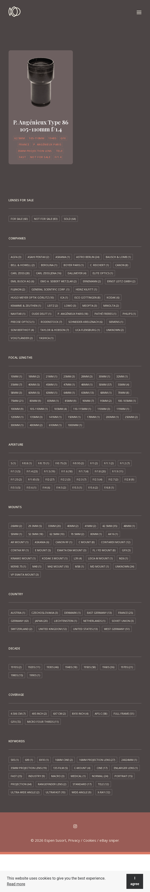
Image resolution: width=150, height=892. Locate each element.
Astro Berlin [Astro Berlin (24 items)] (87, 257)
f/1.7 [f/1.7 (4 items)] (83, 471)
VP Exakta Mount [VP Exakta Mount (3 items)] (25, 574)
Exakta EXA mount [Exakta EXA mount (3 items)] (71, 550)
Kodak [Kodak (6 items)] (113, 297)
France (24, 144)
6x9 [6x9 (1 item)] (29, 760)
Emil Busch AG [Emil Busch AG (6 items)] (22, 281)
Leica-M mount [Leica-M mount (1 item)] (100, 558)
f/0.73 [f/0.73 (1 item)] (43, 463)
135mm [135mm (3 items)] (36, 417)
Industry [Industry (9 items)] (36, 776)
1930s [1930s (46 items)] (52, 667)
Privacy (74, 840)
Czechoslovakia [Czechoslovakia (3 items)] (44, 612)
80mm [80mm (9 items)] (35, 400)
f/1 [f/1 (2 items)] (94, 463)
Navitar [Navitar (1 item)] (18, 313)
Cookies (89, 840)
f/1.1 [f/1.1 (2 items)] (109, 463)
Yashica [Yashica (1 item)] (46, 338)
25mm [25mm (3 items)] (69, 376)
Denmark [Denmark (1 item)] (72, 612)
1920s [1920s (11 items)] (34, 667)
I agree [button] (134, 881)
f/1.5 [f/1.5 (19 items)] (49, 471)
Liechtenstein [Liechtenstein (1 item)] (65, 621)
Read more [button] (16, 884)
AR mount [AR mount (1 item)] (19, 542)
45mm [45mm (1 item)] (51, 384)
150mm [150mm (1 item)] (74, 417)
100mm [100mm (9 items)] (17, 409)
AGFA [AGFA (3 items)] (16, 257)
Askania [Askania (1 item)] (62, 257)
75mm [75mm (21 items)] (17, 400)
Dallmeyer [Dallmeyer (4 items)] (77, 273)
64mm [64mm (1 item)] (69, 392)
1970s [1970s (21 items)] (127, 667)
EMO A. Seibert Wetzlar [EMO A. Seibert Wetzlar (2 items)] (58, 281)
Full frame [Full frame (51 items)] (124, 713)
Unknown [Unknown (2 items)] (115, 330)
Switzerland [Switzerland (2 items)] (21, 629)
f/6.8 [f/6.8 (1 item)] (109, 487)
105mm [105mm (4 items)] (60, 409)
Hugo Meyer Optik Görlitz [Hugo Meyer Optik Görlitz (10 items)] (32, 297)
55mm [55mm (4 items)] (123, 384)
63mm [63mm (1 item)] (51, 392)
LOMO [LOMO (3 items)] (70, 305)
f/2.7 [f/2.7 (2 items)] (113, 479)
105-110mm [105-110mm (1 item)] (39, 409)
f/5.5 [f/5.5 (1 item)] (77, 487)
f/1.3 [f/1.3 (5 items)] (15, 471)
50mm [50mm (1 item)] (16, 534)
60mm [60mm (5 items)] (34, 392)
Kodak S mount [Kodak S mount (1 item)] (54, 558)
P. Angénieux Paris (47, 144)
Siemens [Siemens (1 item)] (116, 322)
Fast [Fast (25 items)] (16, 776)
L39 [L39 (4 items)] (78, 558)
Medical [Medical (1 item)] (78, 776)
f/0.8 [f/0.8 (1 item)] (27, 463)
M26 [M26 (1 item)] (123, 558)
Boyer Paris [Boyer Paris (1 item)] (74, 265)
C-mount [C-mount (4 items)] (82, 768)
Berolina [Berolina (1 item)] (49, 265)
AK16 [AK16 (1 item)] (113, 534)
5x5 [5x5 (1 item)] (15, 760)
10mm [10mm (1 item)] (16, 376)
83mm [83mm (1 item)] (53, 400)
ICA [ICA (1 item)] (64, 297)
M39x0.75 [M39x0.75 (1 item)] (18, 566)
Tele (59, 151)
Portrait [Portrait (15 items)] (123, 776)
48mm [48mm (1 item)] (86, 384)
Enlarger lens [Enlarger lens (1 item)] (126, 768)
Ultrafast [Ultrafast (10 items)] (55, 792)
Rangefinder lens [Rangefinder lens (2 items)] (52, 784)
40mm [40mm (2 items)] (72, 526)
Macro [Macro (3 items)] (57, 776)
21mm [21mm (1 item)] (51, 376)
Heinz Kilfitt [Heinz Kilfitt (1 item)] (86, 289)
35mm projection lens (35, 151)
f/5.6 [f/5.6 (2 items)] (93, 487)
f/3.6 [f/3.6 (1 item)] (31, 487)
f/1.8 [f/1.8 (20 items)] (100, 471)
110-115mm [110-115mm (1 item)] (82, 409)
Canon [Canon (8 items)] (121, 265)
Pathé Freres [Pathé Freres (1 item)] (105, 313)
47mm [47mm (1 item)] (69, 384)
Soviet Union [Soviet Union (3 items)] (123, 621)
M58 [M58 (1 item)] (79, 566)
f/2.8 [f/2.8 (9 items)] (129, 479)
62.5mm (19, 138)
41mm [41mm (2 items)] (90, 526)
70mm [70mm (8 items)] (123, 392)
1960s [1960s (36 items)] (108, 667)
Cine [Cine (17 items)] (102, 768)
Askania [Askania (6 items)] (42, 542)
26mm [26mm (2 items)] (16, 526)
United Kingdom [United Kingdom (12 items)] (53, 629)
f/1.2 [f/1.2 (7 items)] (125, 463)
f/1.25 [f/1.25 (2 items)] (16, 479)
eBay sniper (109, 840)
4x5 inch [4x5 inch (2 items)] (39, 713)
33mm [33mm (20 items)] (54, 526)
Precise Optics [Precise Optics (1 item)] (22, 322)
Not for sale (40, 157)
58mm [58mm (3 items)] (16, 392)
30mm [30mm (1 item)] (104, 376)
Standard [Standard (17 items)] (82, 784)
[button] (139, 12)
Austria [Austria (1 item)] (18, 612)
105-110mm (36, 138)
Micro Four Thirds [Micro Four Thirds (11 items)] (43, 721)
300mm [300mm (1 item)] (17, 425)
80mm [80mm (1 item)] (96, 534)
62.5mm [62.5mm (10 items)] (57, 534)
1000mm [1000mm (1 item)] (75, 425)
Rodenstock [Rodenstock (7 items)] (51, 322)
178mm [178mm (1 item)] (93, 417)
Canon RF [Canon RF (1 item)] (63, 542)
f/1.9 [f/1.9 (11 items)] (117, 471)
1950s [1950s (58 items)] (90, 667)
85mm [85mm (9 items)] (70, 400)
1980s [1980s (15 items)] (17, 675)
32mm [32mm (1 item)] (122, 376)
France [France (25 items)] (125, 612)
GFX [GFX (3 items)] (126, 550)
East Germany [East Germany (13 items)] (99, 612)
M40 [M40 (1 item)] (36, 566)
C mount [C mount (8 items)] (87, 542)
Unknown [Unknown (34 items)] (124, 566)
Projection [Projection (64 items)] (21, 784)
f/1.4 (58, 157)
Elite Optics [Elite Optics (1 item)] (103, 273)
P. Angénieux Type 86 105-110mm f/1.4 (40, 125)
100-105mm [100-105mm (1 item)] (127, 400)
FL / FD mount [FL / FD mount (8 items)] (104, 550)
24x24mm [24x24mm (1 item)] (129, 760)
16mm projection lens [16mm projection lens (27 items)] (97, 760)
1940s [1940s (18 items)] (71, 667)
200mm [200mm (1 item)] (112, 417)
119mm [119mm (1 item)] (122, 409)
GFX (63, 138)
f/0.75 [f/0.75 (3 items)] (60, 463)
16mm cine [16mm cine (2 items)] (64, 760)
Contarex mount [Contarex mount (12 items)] (115, 542)
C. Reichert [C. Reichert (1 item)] (99, 265)
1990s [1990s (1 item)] (34, 675)
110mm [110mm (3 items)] (103, 409)
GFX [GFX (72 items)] (16, 721)
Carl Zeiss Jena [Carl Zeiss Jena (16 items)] (48, 273)
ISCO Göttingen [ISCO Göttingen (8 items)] (87, 297)
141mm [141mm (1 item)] (55, 417)
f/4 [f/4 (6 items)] (46, 487)
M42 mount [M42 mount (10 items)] (58, 566)
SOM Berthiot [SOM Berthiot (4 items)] (22, 330)
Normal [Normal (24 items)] (100, 776)
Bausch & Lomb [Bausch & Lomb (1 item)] (118, 257)
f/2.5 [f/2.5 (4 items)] (97, 479)
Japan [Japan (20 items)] (41, 621)
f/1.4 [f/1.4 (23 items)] (32, 471)
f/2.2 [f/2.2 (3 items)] (65, 479)
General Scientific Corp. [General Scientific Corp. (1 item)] (50, 289)
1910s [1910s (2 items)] (16, 667)
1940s (52, 138)
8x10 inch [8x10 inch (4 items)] (80, 713)
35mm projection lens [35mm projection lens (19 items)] (29, 768)
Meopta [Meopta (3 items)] (89, 305)
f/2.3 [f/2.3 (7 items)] (81, 479)
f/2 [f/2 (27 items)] (49, 479)
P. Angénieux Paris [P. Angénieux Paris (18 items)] (73, 313)
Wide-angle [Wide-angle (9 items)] (81, 792)
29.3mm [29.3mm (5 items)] (35, 526)
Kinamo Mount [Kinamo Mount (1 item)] (23, 558)
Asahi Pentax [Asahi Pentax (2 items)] (38, 257)
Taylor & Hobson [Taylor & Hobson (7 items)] (54, 330)
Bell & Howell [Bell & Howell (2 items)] (23, 265)
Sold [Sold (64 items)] (70, 219)
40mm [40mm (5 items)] (34, 384)
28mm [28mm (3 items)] (86, 376)
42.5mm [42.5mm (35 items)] (109, 526)
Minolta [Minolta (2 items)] (111, 305)
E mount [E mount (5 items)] (43, 550)
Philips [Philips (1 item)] (129, 313)
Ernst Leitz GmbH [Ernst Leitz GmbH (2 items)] (121, 281)
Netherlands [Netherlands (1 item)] (94, 621)
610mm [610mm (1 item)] (55, 425)
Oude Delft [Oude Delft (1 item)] (41, 313)
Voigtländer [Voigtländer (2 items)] (22, 338)
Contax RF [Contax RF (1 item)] (20, 550)
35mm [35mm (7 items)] (16, 384)
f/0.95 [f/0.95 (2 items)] (78, 463)
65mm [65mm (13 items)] (87, 392)
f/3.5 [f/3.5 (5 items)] (15, 487)
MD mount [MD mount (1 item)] (99, 566)
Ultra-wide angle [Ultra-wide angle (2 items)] (25, 792)
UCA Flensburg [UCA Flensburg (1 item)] (87, 330)
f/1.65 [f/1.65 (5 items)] (33, 479)
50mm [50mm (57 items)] (105, 384)
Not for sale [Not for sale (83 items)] (45, 219)
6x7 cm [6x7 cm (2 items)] (59, 713)
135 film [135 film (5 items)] (60, 768)
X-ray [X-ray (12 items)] (104, 792)
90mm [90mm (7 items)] (88, 400)
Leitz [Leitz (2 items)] (52, 305)
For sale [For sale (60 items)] (19, 219)
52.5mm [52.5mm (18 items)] (35, 534)
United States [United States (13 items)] (85, 629)
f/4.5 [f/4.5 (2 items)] (61, 487)
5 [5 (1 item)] (13, 463)
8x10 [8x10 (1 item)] (44, 760)
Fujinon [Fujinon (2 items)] (18, 289)
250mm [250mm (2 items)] (131, 417)
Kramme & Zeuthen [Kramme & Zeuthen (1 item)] (26, 305)
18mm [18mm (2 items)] (34, 376)
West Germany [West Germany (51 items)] (117, 629)
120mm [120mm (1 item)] (17, 417)
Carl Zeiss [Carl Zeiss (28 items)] (20, 273)
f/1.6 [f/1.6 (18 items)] (66, 471)
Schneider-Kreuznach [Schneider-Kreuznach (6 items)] (85, 322)
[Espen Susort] (14, 12)
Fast (22, 157)
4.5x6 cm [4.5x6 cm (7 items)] (18, 713)
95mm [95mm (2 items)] (105, 400)
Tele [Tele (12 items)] (103, 784)
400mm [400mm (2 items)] (36, 425)
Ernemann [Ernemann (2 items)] (92, 281)
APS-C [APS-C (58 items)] (101, 713)
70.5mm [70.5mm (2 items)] (77, 534)
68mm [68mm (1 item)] (105, 392)
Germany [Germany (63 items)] (20, 621)
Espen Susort (55, 840)
